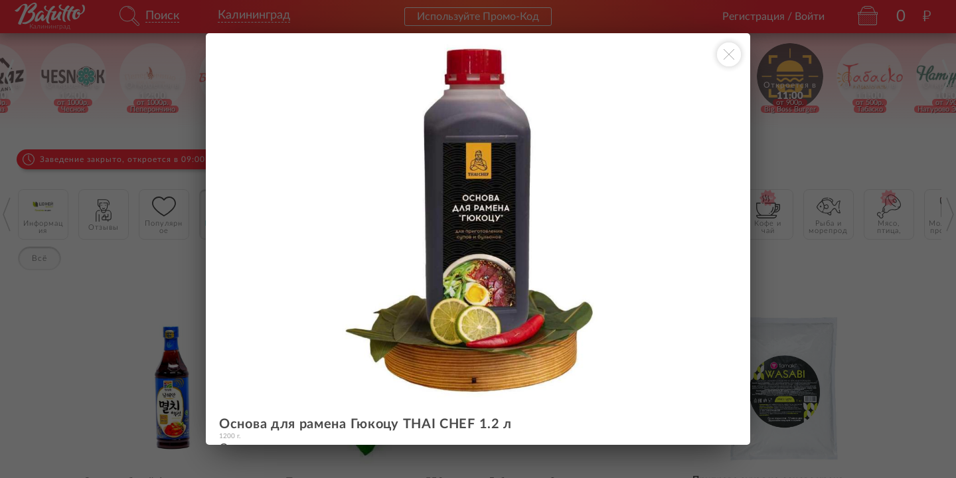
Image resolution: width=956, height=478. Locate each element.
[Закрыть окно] (729, 54)
